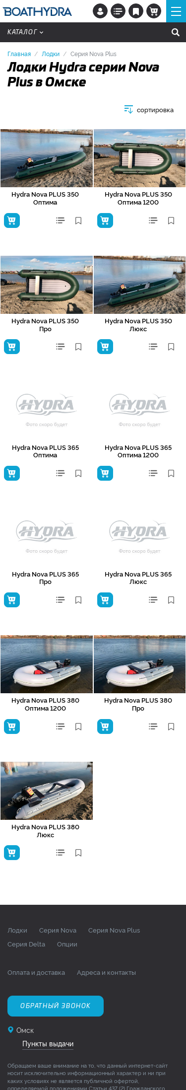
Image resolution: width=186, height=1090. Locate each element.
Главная (19, 53)
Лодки (51, 53)
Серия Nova (57, 929)
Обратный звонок (55, 1006)
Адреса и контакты (106, 971)
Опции (67, 943)
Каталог (25, 32)
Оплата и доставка (36, 971)
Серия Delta (26, 943)
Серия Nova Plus (114, 929)
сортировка (155, 109)
